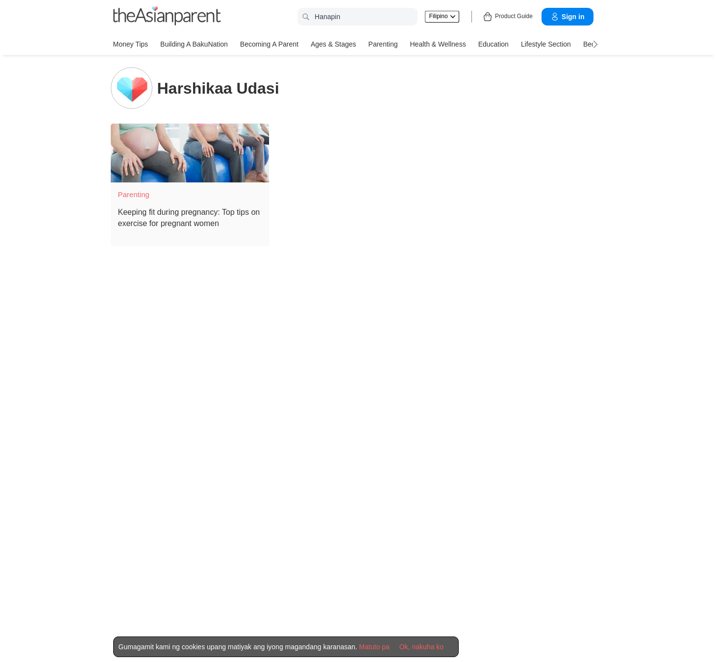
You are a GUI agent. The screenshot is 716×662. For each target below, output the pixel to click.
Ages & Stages (333, 44)
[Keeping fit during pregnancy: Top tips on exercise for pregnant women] (190, 153)
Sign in (567, 17)
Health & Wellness (438, 44)
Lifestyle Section (546, 44)
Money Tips (130, 44)
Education (493, 44)
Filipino (442, 16)
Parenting (383, 44)
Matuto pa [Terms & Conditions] (374, 647)
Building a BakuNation (194, 44)
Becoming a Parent (269, 44)
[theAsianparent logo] (167, 17)
